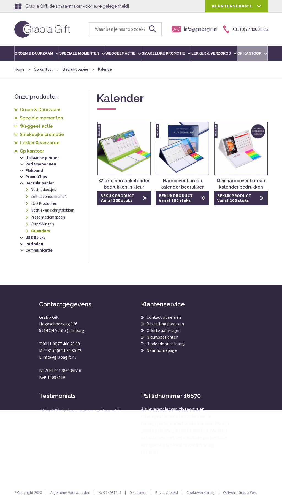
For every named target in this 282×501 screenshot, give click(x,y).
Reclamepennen (40, 164)
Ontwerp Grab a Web (240, 492)
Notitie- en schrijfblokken (52, 210)
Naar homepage (162, 350)
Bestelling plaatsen (165, 323)
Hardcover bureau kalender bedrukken (183, 184)
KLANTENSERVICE (232, 6)
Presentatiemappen (48, 217)
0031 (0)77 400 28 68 (61, 344)
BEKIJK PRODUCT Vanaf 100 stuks (117, 198)
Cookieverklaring (200, 492)
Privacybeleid (166, 492)
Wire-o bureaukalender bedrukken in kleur (124, 184)
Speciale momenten (82, 53)
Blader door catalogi (166, 343)
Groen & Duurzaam (37, 53)
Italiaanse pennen (42, 157)
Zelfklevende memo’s (49, 196)
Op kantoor (252, 53)
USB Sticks (35, 237)
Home (19, 69)
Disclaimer (138, 492)
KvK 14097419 (110, 492)
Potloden (34, 243)
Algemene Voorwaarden (70, 492)
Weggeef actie (123, 53)
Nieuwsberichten (162, 337)
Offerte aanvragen (164, 330)
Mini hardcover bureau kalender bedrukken (241, 184)
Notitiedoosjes (43, 189)
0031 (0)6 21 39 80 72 (62, 350)
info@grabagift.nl (59, 357)
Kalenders (40, 230)
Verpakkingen (42, 224)
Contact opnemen (164, 317)
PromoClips (36, 176)
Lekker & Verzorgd (214, 53)
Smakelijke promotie (166, 53)
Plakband (34, 170)
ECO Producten (44, 203)
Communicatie (39, 250)
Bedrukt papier (75, 69)
